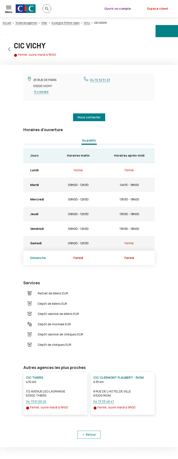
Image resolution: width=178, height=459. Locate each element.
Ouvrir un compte (117, 8)
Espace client (157, 8)
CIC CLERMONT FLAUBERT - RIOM (118, 377)
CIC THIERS (34, 377)
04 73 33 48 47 (103, 401)
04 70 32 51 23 (100, 80)
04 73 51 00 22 (36, 401)
